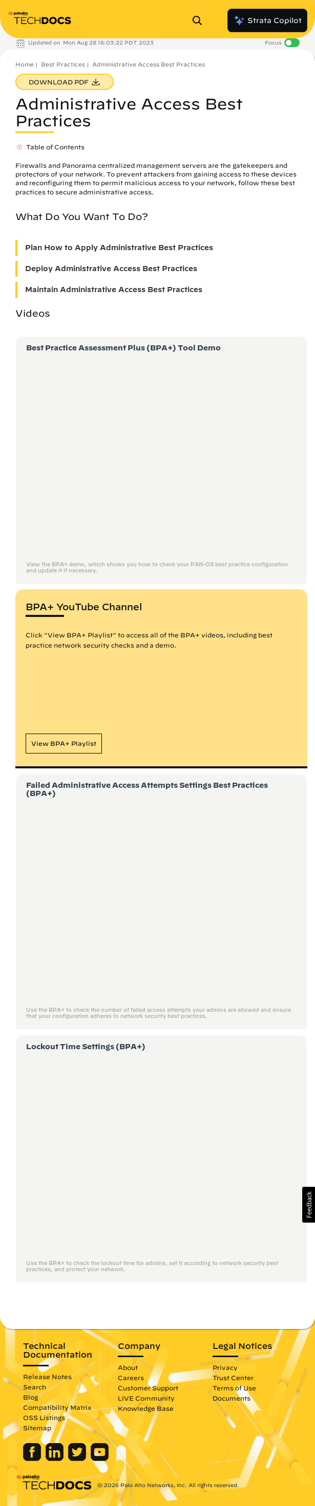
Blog (30, 1397)
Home (24, 64)
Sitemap (37, 1427)
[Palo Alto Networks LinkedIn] (56, 1458)
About (128, 1367)
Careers (131, 1377)
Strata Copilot (267, 20)
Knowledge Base (146, 1408)
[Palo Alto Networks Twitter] (78, 1458)
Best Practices (63, 64)
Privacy (225, 1367)
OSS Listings (44, 1417)
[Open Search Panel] (200, 20)
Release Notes (47, 1376)
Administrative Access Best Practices (148, 64)
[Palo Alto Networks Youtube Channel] (100, 1458)
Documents (231, 1398)
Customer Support (148, 1387)
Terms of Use (234, 1387)
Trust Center (233, 1377)
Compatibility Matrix (57, 1407)
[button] (64, 744)
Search (34, 1386)
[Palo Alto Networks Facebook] (33, 1458)
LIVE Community (146, 1398)
